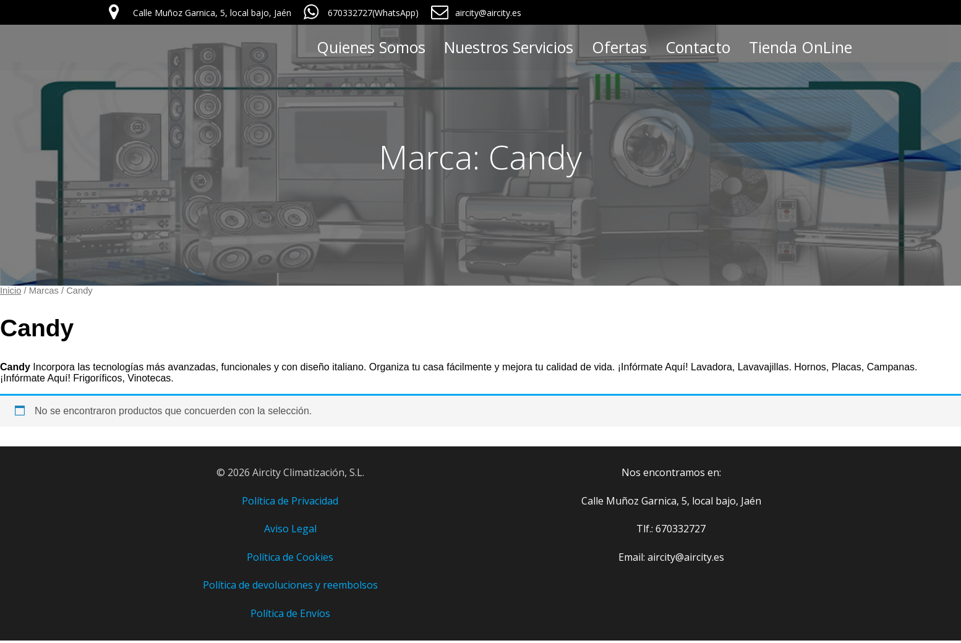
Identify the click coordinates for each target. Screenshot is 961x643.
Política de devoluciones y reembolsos (290, 587)
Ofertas (619, 48)
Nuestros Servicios (508, 48)
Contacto (697, 48)
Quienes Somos (371, 48)
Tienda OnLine (800, 48)
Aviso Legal (290, 531)
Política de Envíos (290, 616)
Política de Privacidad (290, 503)
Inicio (10, 293)
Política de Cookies (290, 559)
